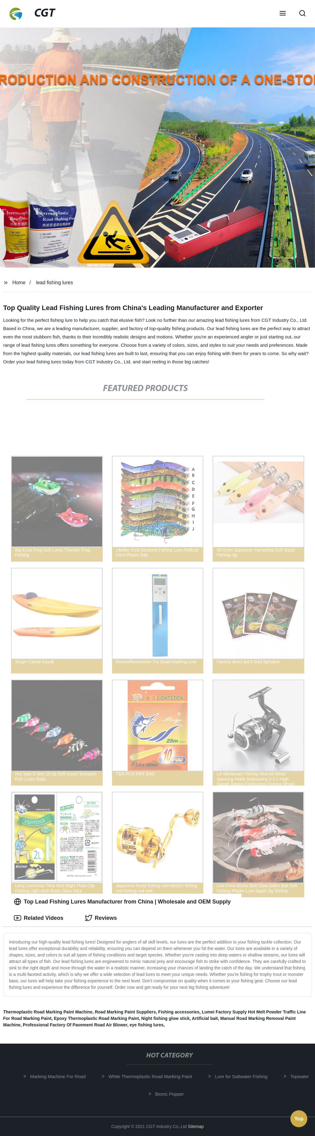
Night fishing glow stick (165, 1018)
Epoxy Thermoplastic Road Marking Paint (96, 1018)
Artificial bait (205, 1018)
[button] (282, 14)
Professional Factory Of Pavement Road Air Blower (75, 1024)
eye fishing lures (146, 1024)
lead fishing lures (54, 282)
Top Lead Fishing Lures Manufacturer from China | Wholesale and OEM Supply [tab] (122, 901)
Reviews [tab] (101, 918)
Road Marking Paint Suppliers (125, 1011)
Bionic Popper (171, 1093)
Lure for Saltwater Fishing (243, 1076)
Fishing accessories (178, 1011)
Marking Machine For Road (60, 1076)
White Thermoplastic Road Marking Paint (152, 1076)
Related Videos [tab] (38, 918)
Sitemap (196, 1126)
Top (299, 1117)
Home (19, 282)
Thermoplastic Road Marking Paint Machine (47, 1011)
